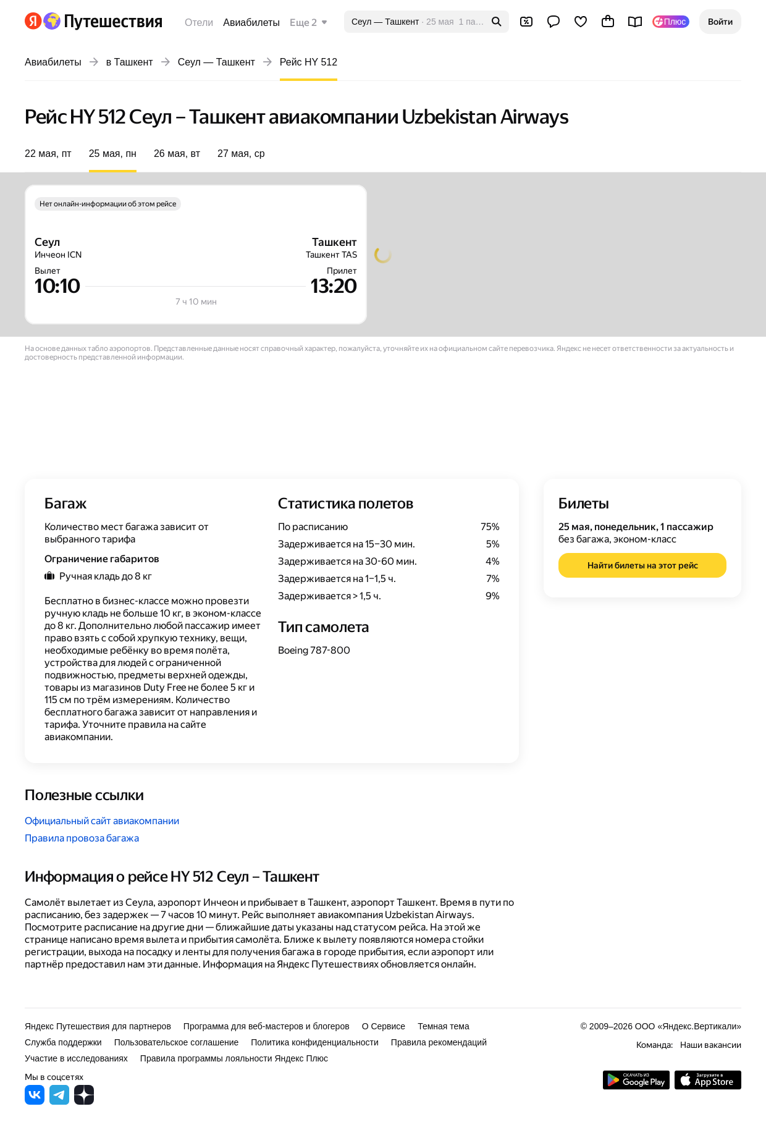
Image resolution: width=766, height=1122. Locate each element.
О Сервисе (384, 1026)
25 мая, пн (113, 153)
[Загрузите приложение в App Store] (708, 1086)
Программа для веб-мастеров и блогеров (266, 1026)
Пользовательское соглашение (176, 1042)
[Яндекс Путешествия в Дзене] (84, 1101)
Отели (199, 22)
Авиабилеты (251, 22)
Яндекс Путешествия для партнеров (98, 1026)
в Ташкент (129, 62)
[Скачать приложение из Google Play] (636, 1086)
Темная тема (443, 1026)
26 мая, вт (177, 153)
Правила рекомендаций (439, 1042)
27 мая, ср (241, 153)
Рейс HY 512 (308, 62)
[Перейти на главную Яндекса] (33, 21)
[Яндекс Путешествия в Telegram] (59, 1101)
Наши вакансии (710, 1045)
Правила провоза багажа (82, 838)
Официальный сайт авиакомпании (102, 821)
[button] (720, 21)
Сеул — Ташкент (216, 62)
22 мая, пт (48, 153)
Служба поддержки (63, 1042)
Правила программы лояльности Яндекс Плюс (234, 1058)
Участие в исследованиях (76, 1058)
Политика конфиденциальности (315, 1042)
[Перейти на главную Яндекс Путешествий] (102, 21)
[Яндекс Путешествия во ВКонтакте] (34, 1101)
